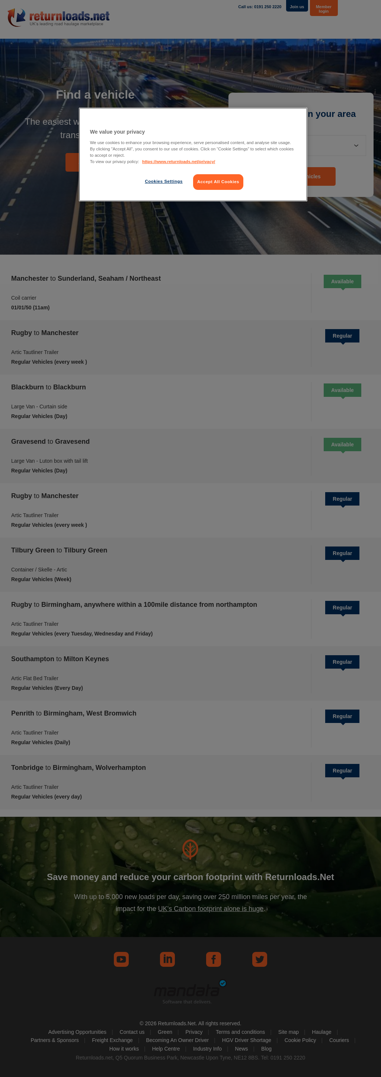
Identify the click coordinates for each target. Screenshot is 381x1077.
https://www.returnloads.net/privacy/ (178, 161)
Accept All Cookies (218, 181)
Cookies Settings (163, 181)
